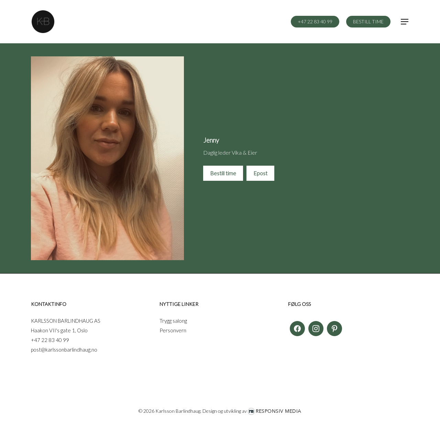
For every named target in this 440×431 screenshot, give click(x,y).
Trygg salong (173, 321)
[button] (405, 21)
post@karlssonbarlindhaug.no (64, 349)
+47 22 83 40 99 (50, 340)
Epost (260, 173)
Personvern (173, 330)
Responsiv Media (278, 411)
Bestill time (223, 173)
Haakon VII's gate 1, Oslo (59, 330)
